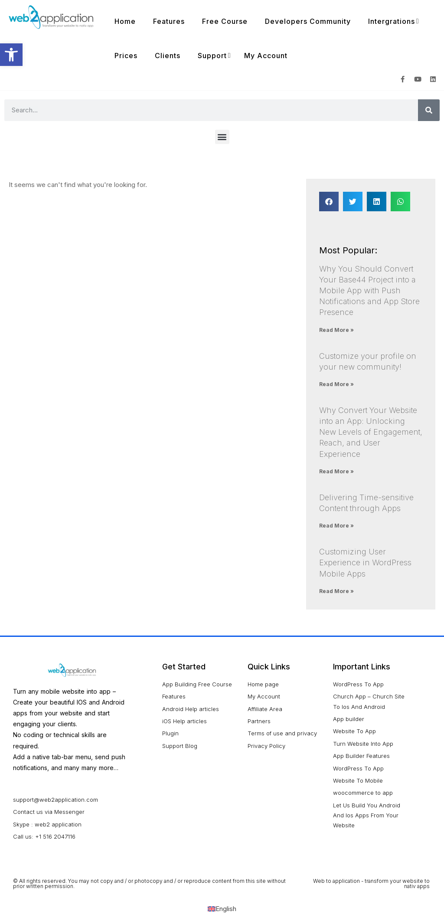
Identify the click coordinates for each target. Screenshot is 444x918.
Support (212, 55)
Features (169, 21)
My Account (265, 55)
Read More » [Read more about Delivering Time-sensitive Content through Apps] (336, 525)
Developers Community (308, 21)
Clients (167, 55)
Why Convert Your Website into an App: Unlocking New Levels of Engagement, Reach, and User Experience (370, 432)
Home (125, 21)
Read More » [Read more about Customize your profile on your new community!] (336, 384)
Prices (125, 55)
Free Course (225, 21)
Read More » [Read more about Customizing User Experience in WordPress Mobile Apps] (336, 591)
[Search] (429, 110)
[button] (222, 137)
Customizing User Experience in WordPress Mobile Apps (365, 562)
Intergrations (391, 21)
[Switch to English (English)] (222, 909)
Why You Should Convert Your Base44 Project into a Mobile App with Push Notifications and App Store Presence (369, 290)
